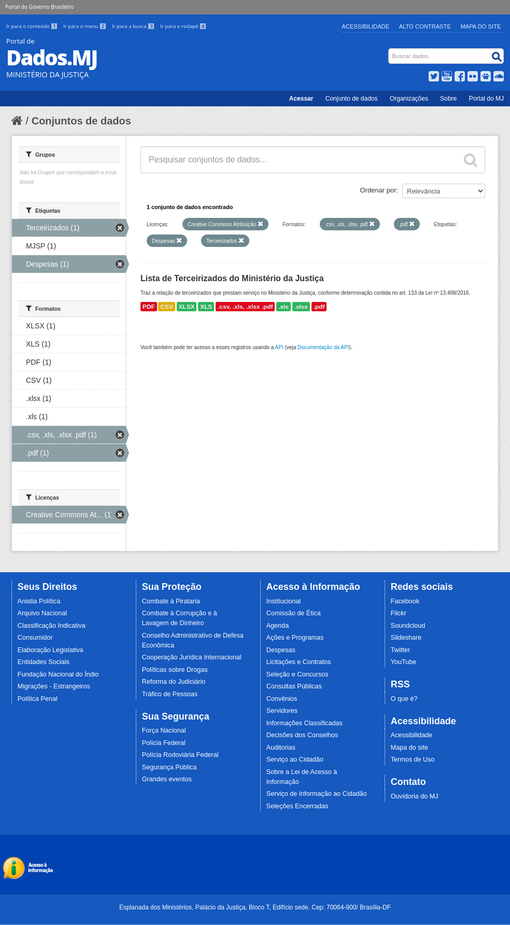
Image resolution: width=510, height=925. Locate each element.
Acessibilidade (365, 26)
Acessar (301, 98)
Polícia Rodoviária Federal (180, 754)
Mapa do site (409, 747)
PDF (149, 306)
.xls (283, 306)
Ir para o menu (85, 26)
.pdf (319, 306)
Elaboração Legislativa (50, 650)
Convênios (282, 698)
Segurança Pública (169, 767)
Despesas (280, 650)
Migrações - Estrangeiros (54, 686)
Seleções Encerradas (297, 806)
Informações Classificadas (304, 723)
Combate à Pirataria (171, 601)
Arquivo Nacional (42, 613)
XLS (206, 306)
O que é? (404, 698)
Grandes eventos (167, 779)
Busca (389, 50)
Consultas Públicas (294, 686)
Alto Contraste (425, 26)
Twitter (400, 650)
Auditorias (280, 747)
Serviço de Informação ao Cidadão (316, 793)
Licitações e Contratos (298, 662)
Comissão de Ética (293, 613)
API (279, 347)
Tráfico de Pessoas (169, 694)
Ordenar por (378, 190)
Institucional (283, 601)
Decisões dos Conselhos (302, 735)
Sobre (448, 98)
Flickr (398, 613)
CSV (166, 306)
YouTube (404, 662)
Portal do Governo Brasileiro (39, 6)
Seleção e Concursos (297, 674)
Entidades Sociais (43, 662)
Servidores (282, 710)
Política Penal (38, 698)
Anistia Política (39, 601)
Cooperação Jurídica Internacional (192, 657)
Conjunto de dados (351, 98)
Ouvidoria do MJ (414, 796)
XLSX (187, 306)
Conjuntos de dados (81, 121)
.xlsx (301, 306)
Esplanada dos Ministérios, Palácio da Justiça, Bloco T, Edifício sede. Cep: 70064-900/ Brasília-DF (255, 907)
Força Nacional (164, 730)
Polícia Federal (164, 743)
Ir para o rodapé (183, 26)
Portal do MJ (486, 98)
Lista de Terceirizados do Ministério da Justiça (232, 278)
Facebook (405, 601)
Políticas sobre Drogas (175, 669)
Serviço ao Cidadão (294, 759)
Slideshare (406, 637)
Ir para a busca (134, 26)
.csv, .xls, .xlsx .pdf (245, 306)
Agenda (277, 625)
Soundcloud (408, 625)
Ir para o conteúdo (32, 26)
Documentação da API (323, 347)
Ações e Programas (295, 637)
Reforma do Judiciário (174, 681)
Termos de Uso (413, 759)
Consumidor (35, 637)
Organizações (409, 98)
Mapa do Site (481, 26)
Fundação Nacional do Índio (58, 674)
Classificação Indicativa (52, 625)
